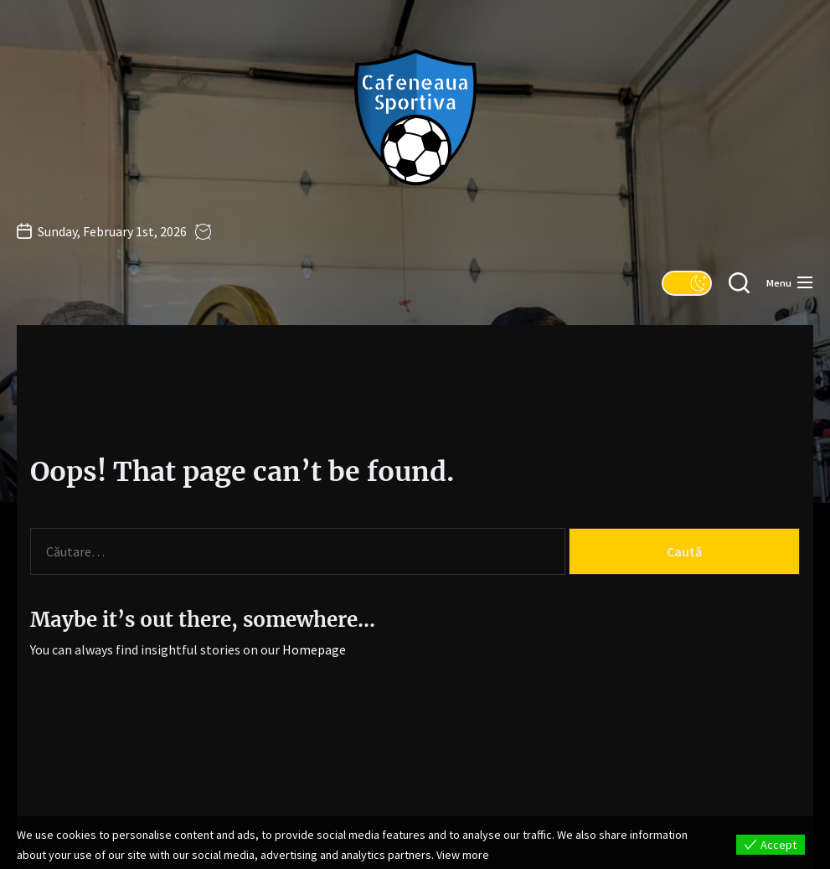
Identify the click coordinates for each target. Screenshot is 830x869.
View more (462, 854)
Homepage (314, 649)
